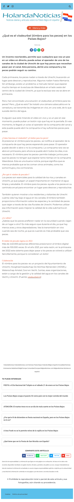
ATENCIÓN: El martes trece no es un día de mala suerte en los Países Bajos (34, 407)
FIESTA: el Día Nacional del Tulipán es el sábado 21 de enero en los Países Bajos (36, 385)
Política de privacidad (19, 494)
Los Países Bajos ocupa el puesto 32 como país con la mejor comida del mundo (36, 396)
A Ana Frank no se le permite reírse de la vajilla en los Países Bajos (31, 431)
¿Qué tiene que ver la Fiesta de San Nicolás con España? (26, 441)
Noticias (37, 45)
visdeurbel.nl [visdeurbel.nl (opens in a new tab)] (34, 277)
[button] (69, 6)
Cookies (7, 494)
